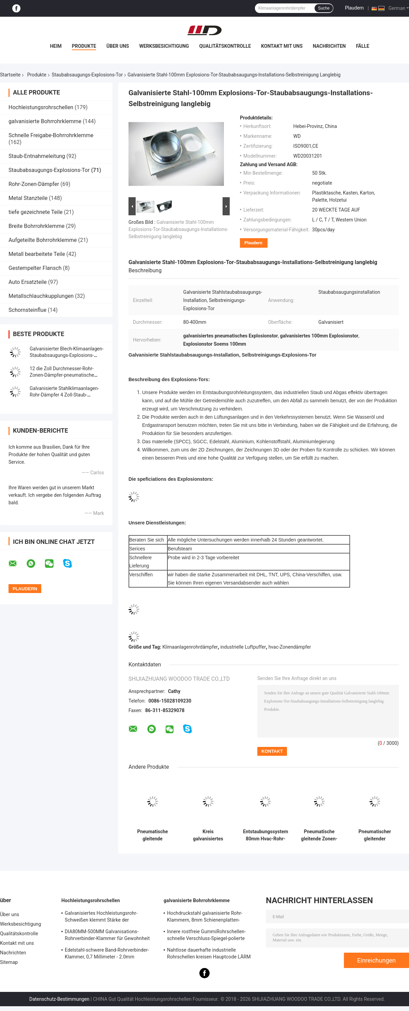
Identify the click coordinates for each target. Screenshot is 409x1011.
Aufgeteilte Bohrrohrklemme (43, 240)
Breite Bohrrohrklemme (36, 226)
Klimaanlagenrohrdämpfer (190, 647)
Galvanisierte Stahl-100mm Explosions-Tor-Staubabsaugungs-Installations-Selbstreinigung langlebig (178, 229)
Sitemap (9, 962)
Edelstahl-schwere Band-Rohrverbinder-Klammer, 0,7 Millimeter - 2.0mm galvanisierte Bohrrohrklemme (107, 954)
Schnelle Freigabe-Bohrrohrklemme (51, 135)
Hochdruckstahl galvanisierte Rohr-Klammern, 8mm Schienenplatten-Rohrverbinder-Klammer (204, 917)
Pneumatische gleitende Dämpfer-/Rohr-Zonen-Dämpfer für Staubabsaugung (152, 835)
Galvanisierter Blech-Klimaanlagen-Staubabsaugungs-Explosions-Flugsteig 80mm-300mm (67, 355)
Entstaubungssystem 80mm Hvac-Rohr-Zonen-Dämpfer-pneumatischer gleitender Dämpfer (265, 835)
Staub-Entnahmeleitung (37, 156)
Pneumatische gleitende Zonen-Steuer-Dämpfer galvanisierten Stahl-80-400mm (319, 835)
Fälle (362, 46)
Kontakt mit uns (282, 46)
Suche (324, 8)
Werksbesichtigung (164, 46)
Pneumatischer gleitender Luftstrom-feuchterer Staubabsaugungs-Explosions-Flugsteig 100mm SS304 (374, 835)
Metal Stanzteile (28, 198)
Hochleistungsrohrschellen (41, 107)
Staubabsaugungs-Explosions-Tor (87, 74)
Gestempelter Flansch (35, 268)
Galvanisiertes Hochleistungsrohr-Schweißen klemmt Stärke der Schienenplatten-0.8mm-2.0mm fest (103, 917)
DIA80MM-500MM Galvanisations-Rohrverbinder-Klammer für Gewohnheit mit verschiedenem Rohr (107, 936)
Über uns (117, 46)
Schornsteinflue (27, 310)
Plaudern (354, 8)
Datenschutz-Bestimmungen (59, 999)
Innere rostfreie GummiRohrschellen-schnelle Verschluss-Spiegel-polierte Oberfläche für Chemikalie (206, 936)
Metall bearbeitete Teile (37, 254)
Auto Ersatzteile (28, 282)
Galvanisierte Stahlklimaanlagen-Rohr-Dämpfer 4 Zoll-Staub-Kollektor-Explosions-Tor (64, 395)
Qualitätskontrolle (225, 46)
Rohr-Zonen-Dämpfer (34, 184)
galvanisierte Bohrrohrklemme (45, 121)
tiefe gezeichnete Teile (36, 212)
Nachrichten (329, 46)
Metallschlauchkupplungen (41, 296)
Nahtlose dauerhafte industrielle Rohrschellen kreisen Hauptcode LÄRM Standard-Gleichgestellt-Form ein (209, 954)
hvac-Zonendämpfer (290, 647)
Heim (56, 46)
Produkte (84, 46)
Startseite (10, 74)
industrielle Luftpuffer (243, 647)
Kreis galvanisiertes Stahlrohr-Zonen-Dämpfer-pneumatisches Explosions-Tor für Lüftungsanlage (208, 835)
